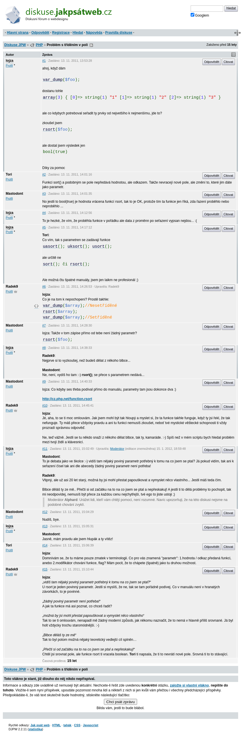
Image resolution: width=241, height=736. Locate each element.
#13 (45, 526)
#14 (45, 545)
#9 (44, 381)
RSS (91, 45)
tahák (67, 725)
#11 (45, 448)
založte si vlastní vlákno (189, 685)
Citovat (228, 61)
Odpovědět (40, 33)
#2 (44, 174)
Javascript (90, 725)
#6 (44, 286)
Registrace (61, 33)
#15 (45, 569)
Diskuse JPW (15, 45)
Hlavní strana (17, 33)
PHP (39, 45)
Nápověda (94, 33)
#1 (44, 60)
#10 (45, 405)
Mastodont (14, 194)
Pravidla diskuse (119, 33)
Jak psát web (40, 725)
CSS (77, 725)
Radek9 (12, 287)
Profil (9, 65)
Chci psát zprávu (120, 702)
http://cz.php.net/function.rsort (67, 399)
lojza (9, 61)
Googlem (200, 15)
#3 (44, 193)
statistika (35, 729)
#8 (44, 347)
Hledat (77, 33)
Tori (9, 174)
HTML (56, 725)
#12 (45, 512)
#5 (44, 227)
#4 (44, 212)
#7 (44, 325)
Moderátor (117, 448)
